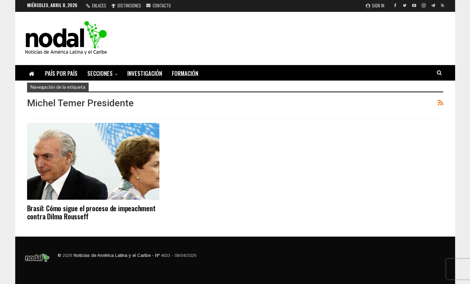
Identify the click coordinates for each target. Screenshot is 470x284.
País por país (61, 73)
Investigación (144, 73)
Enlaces (96, 5)
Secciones (100, 73)
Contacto (158, 5)
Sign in (375, 5)
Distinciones (126, 5)
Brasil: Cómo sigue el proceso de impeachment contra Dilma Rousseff (91, 212)
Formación (185, 73)
